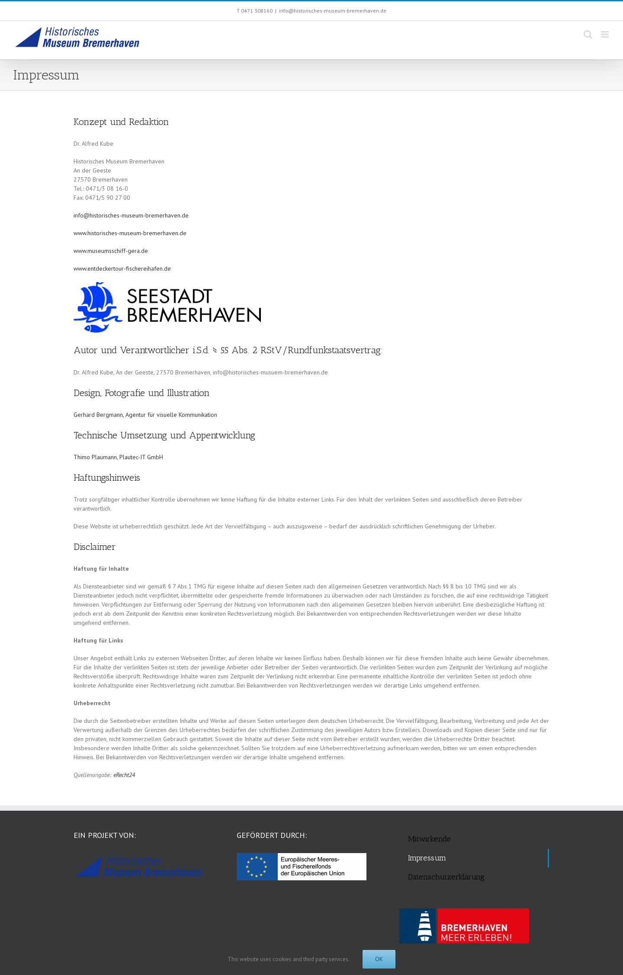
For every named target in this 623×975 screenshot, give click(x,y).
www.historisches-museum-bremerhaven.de (130, 233)
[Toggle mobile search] (588, 34)
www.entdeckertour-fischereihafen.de (122, 268)
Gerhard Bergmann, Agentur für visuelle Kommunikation (145, 415)
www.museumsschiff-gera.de (111, 251)
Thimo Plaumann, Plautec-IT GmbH (118, 457)
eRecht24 (124, 775)
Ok (379, 959)
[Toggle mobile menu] (605, 34)
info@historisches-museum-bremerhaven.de (332, 10)
